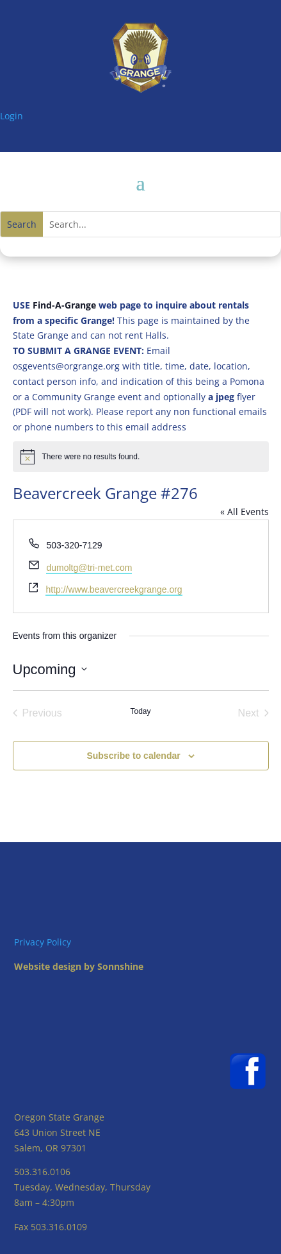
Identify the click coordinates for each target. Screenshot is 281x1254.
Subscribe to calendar (133, 755)
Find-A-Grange (64, 305)
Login (11, 116)
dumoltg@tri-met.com (89, 568)
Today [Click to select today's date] (140, 711)
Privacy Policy (42, 942)
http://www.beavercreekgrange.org (113, 589)
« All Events (244, 511)
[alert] (141, 456)
